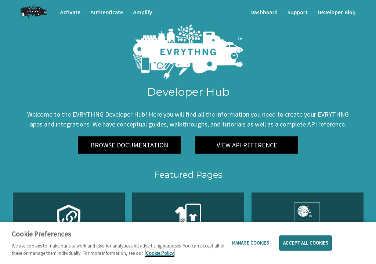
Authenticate (106, 12)
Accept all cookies (305, 245)
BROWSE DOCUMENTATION (129, 145)
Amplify (142, 12)
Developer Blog (337, 12)
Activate (70, 12)
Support (298, 12)
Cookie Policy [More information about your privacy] (160, 255)
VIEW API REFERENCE (247, 145)
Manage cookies (250, 245)
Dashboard (264, 12)
